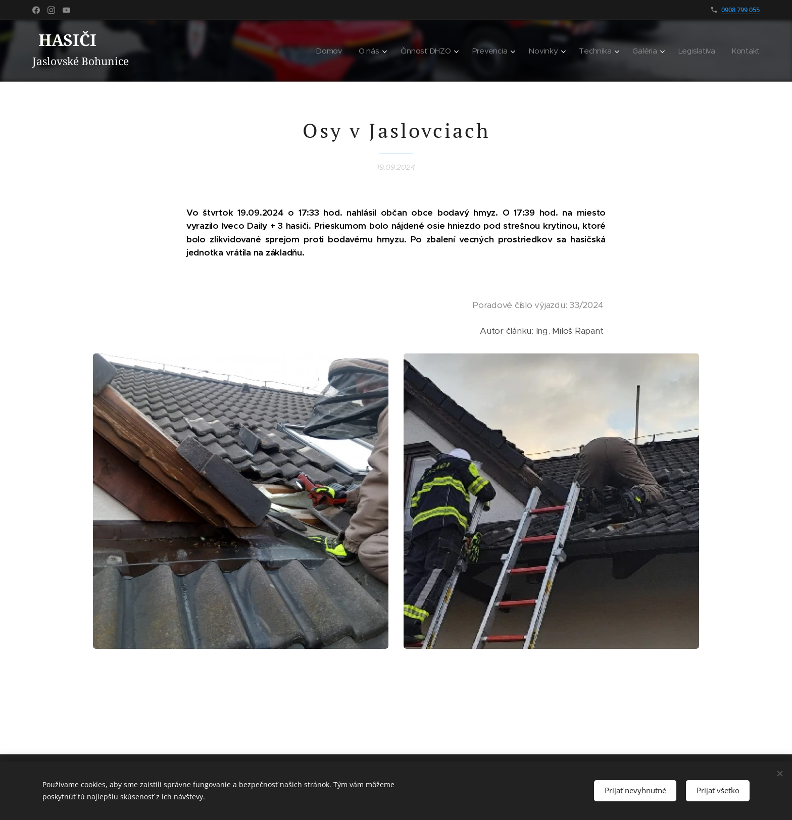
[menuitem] (334, 51)
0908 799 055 (740, 9)
